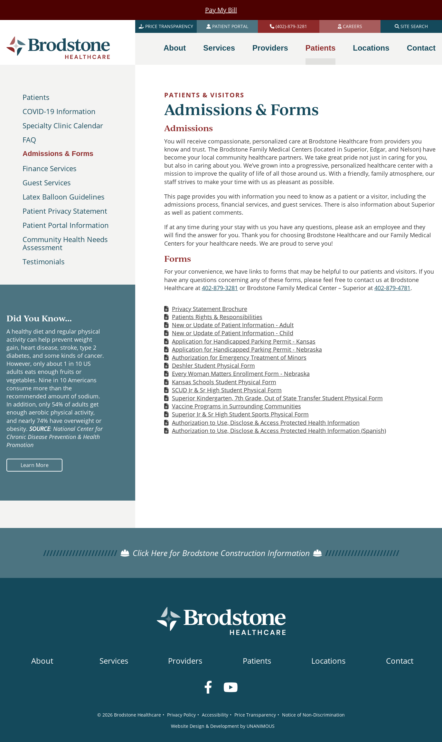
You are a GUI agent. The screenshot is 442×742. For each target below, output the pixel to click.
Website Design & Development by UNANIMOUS (223, 726)
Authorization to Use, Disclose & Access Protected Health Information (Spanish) (279, 430)
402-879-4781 (392, 288)
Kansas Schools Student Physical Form (224, 382)
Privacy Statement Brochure (209, 309)
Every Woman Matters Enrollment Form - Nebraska (241, 373)
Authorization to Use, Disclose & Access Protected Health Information (266, 422)
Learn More (35, 465)
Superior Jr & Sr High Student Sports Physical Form (240, 414)
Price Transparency (255, 715)
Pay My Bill (221, 9)
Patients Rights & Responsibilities (217, 317)
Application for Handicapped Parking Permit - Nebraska (247, 349)
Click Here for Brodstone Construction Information (221, 553)
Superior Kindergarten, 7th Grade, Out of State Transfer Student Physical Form (277, 398)
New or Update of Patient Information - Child (232, 333)
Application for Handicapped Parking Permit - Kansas (243, 341)
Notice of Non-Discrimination (313, 715)
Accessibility (215, 715)
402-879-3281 (220, 288)
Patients (36, 97)
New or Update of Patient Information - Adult (233, 325)
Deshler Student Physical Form (213, 365)
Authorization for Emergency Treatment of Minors (239, 357)
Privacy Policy (181, 715)
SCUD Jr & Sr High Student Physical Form (227, 390)
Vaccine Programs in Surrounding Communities (236, 406)
